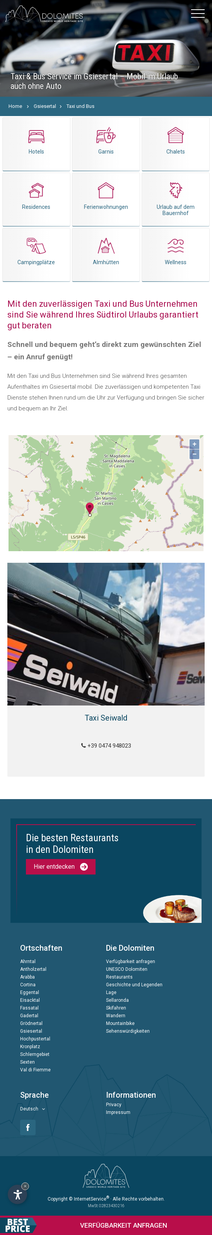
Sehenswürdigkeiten (128, 1031)
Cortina (28, 984)
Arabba (27, 977)
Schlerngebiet (35, 1054)
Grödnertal (31, 1023)
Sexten (27, 1062)
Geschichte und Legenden (134, 984)
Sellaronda (117, 1000)
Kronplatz (30, 1046)
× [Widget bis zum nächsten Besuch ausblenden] (25, 1186)
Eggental (29, 992)
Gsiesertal (45, 106)
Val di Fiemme (35, 1070)
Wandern (115, 1015)
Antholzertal (33, 969)
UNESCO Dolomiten (126, 969)
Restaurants (119, 977)
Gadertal (29, 1015)
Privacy (113, 1104)
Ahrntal (28, 961)
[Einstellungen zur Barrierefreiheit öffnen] (17, 1194)
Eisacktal (30, 1000)
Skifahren (116, 1008)
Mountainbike (120, 1023)
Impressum (118, 1112)
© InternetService (89, 1199)
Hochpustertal (35, 1039)
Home (15, 106)
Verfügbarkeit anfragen (130, 961)
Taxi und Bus (80, 106)
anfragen (83, 1225)
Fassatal (29, 1008)
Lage (111, 992)
